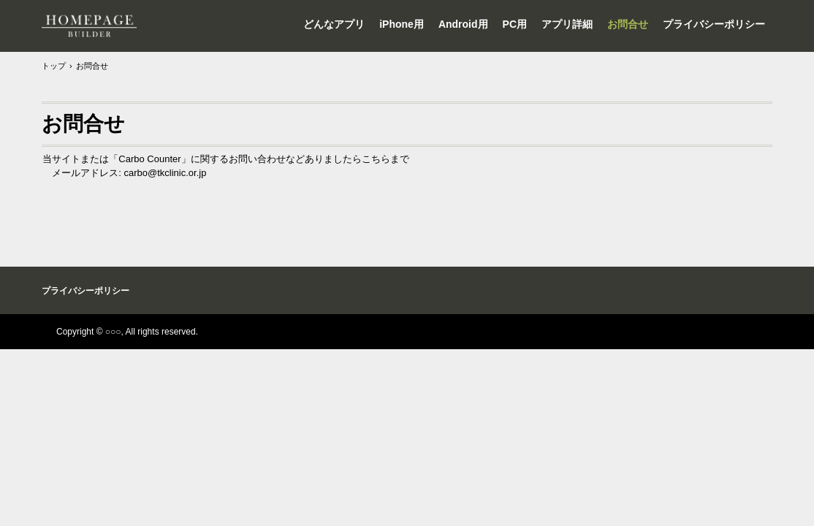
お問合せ (627, 24)
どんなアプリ (334, 24)
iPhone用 (401, 24)
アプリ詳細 (567, 24)
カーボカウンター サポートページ (89, 25)
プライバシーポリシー (714, 24)
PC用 (515, 24)
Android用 (463, 24)
